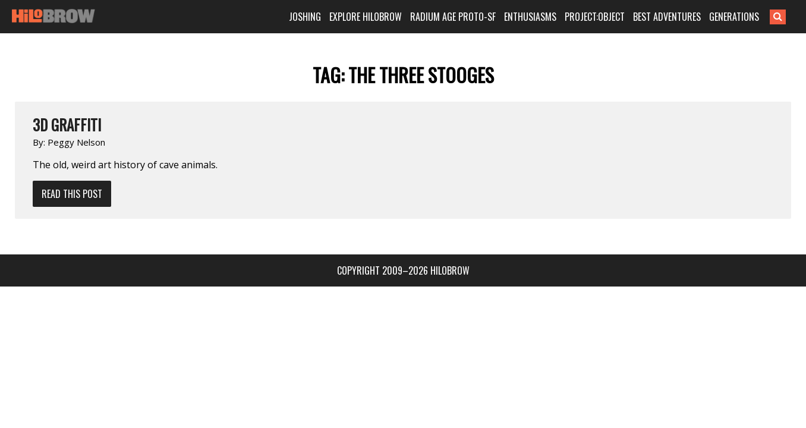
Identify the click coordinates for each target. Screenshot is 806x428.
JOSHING (321, 17)
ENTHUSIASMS (546, 17)
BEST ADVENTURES (683, 17)
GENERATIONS (750, 17)
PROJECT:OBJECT (611, 17)
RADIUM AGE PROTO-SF (469, 17)
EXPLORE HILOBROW (381, 17)
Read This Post (72, 194)
